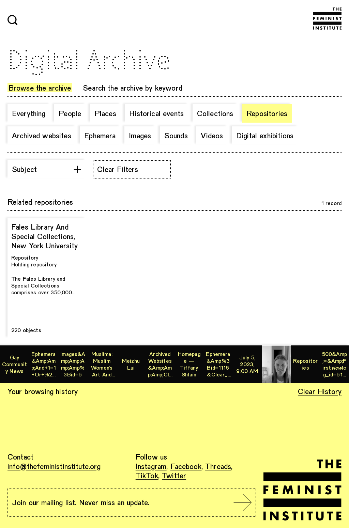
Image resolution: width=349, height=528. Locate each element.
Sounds (176, 135)
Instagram (151, 466)
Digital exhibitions (264, 135)
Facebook (185, 466)
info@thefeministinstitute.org (54, 466)
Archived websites (41, 135)
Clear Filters (117, 169)
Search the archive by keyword (132, 87)
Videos (212, 135)
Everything (29, 113)
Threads (218, 466)
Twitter (174, 475)
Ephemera (100, 135)
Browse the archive (40, 87)
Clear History (320, 391)
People (70, 113)
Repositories (266, 113)
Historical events (156, 113)
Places (105, 113)
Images (140, 135)
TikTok (147, 475)
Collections (215, 113)
